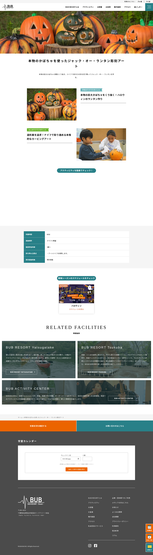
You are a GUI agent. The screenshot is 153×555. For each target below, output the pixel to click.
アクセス (127, 7)
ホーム (20, 417)
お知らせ (115, 507)
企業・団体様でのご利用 (121, 498)
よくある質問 (117, 512)
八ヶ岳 (140, 1)
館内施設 (117, 7)
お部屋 (99, 7)
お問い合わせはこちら (115, 426)
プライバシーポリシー (120, 521)
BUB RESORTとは (72, 7)
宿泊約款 (115, 531)
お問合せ (149, 550)
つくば (148, 1)
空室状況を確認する (38, 426)
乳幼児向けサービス (95, 526)
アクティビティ (88, 7)
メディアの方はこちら (120, 503)
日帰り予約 (149, 540)
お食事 (108, 7)
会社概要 (115, 517)
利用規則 (115, 526)
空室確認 (149, 530)
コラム (114, 535)
